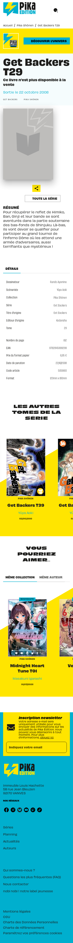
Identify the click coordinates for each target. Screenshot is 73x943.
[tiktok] (39, 810)
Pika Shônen (25, 25)
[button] (47, 41)
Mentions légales (17, 911)
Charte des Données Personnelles (30, 922)
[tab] (12, 268)
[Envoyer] (62, 747)
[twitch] (33, 810)
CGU (6, 916)
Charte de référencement (23, 927)
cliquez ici (47, 737)
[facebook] (6, 810)
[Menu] (60, 10)
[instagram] (13, 810)
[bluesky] (19, 810)
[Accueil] (19, 9)
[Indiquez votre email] (31, 747)
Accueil (7, 25)
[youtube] (26, 810)
